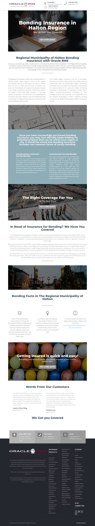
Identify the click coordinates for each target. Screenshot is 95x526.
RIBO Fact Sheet (79, 483)
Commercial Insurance (52, 465)
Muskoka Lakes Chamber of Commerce (53, 506)
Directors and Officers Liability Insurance (66, 489)
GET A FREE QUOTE (47, 40)
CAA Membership (52, 512)
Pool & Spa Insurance (65, 471)
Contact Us (78, 477)
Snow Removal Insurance (53, 501)
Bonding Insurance (51, 480)
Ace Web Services (81, 523)
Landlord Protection (51, 476)
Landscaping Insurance (65, 460)
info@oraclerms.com (73, 4)
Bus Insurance (66, 468)
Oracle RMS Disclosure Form (79, 469)
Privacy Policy (78, 466)
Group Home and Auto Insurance (52, 492)
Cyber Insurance (66, 504)
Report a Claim (79, 457)
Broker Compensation (79, 474)
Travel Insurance (53, 468)
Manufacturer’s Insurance (66, 450)
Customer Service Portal (78, 497)
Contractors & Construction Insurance (65, 455)
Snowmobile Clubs (52, 497)
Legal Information (78, 463)
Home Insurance (53, 462)
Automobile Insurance (52, 459)
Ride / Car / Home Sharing (52, 487)
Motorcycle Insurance (52, 472)
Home (76, 455)
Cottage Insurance (64, 484)
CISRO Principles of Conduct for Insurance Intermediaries (79, 488)
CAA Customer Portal (79, 480)
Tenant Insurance (64, 475)
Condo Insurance (64, 501)
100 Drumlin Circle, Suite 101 (54, 4)
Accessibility (78, 494)
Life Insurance (52, 483)
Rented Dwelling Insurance (66, 480)
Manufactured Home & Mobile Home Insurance (66, 495)
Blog (76, 460)
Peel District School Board (65, 465)
